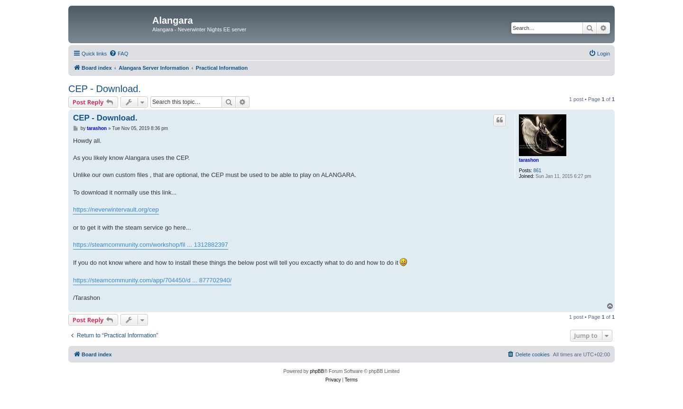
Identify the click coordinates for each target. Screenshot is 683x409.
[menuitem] (118, 53)
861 (538, 170)
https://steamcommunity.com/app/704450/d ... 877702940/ (152, 280)
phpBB (317, 371)
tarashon (529, 160)
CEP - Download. (104, 89)
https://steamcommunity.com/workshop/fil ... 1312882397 (150, 244)
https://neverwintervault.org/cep (116, 209)
